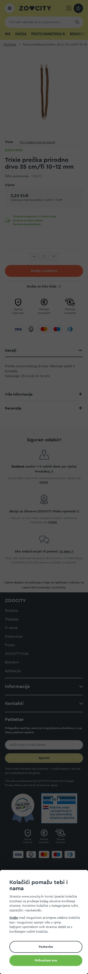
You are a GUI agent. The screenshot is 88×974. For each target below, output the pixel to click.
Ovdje (13, 917)
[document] (45, 922)
